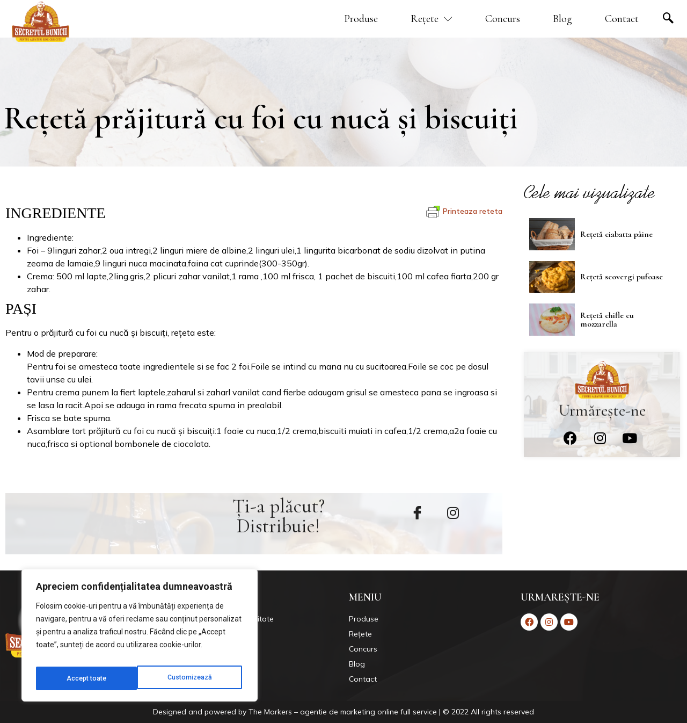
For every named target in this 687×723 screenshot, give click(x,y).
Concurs (502, 18)
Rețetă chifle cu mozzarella (607, 318)
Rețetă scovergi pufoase (621, 276)
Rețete (431, 18)
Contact (622, 18)
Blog (562, 18)
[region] (139, 639)
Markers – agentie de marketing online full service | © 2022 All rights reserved (399, 712)
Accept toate (194, 678)
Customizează (88, 678)
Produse (361, 18)
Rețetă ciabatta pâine (616, 233)
